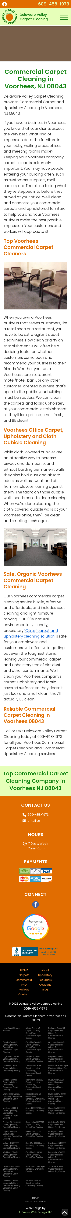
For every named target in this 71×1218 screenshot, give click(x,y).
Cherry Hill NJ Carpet (11, 1094)
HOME (24, 970)
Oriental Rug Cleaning (11, 1061)
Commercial (24, 980)
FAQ (24, 985)
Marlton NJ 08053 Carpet (58, 1066)
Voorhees (32, 742)
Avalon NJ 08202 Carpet (35, 1108)
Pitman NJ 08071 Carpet (35, 1166)
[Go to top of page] (65, 1212)
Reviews (24, 989)
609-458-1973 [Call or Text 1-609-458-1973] (53, 4)
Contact (24, 994)
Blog (45, 989)
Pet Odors (45, 980)
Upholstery (45, 975)
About (45, 970)
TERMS (35, 1198)
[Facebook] (6, 4)
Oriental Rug (30, 1033)
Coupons (45, 985)
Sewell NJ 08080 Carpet (35, 1143)
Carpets (24, 975)
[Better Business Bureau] (35, 955)
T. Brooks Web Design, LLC (35, 1212)
